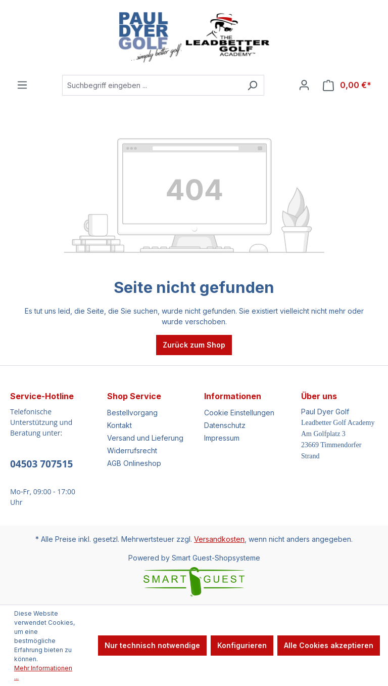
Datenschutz (225, 425)
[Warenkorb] (347, 85)
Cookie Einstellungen (239, 412)
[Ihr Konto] (304, 85)
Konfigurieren (242, 645)
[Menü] (22, 85)
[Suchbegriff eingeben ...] (151, 85)
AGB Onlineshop (134, 463)
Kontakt (119, 425)
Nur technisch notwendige (152, 645)
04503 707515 (41, 463)
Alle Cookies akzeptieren (328, 645)
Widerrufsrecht (132, 450)
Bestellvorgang (132, 412)
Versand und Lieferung (145, 438)
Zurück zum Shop (194, 344)
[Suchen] (252, 85)
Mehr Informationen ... (43, 672)
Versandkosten (219, 539)
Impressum (221, 438)
